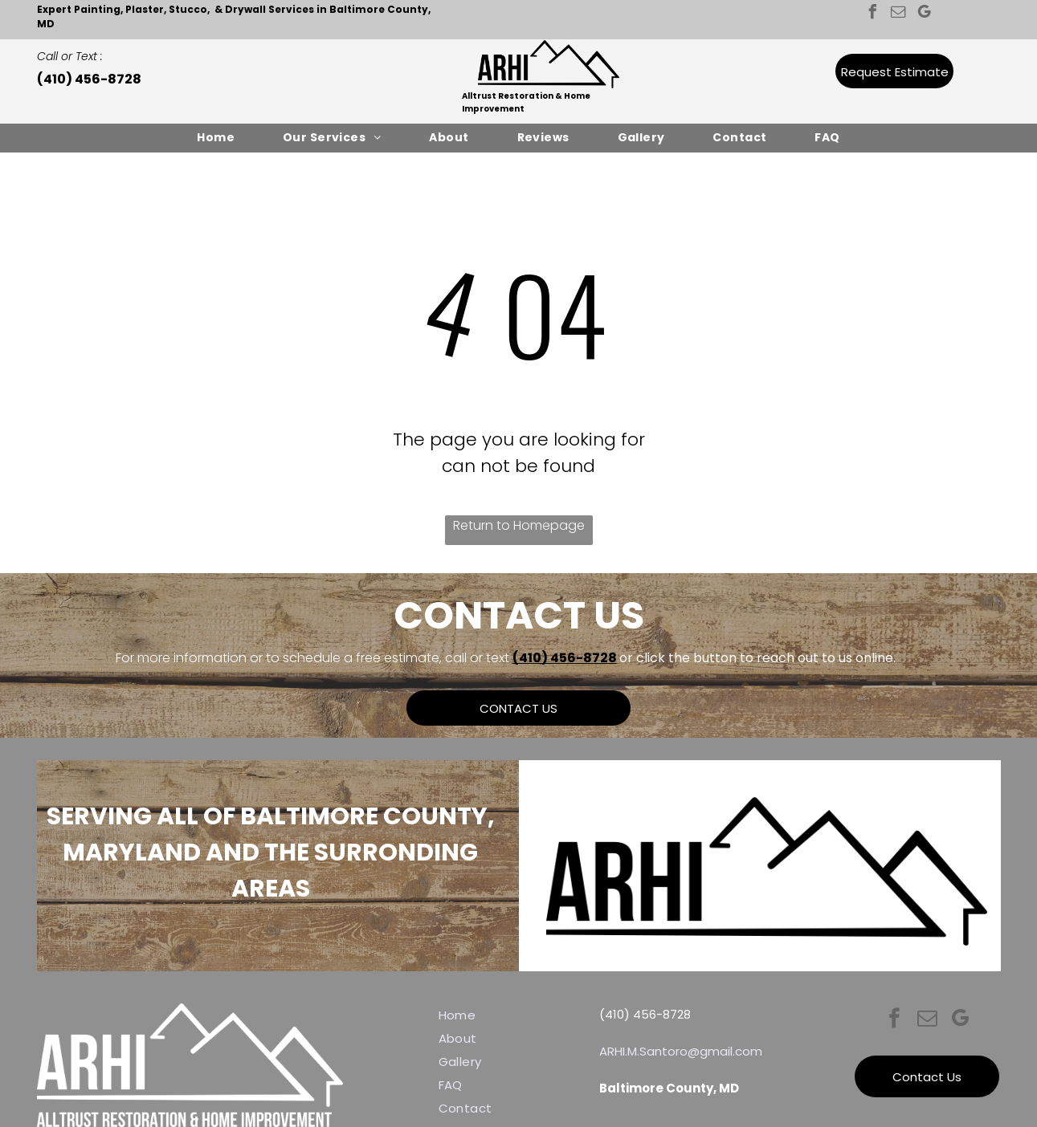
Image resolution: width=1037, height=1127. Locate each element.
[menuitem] (216, 137)
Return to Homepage (519, 525)
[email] (899, 14)
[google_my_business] (924, 14)
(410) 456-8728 (564, 658)
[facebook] (873, 14)
